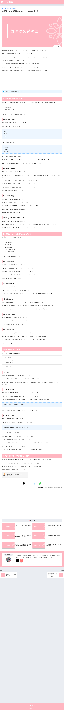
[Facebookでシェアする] (29, 483)
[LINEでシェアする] (40, 483)
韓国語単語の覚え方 (57, 487)
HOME (32, 705)
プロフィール (54, 1)
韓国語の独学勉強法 (49, 487)
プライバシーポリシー (32, 707)
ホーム (49, 1)
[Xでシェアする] (24, 483)
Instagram (21, 562)
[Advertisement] (32, 81)
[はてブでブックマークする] (35, 483)
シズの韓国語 (6, 2)
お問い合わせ (60, 1)
